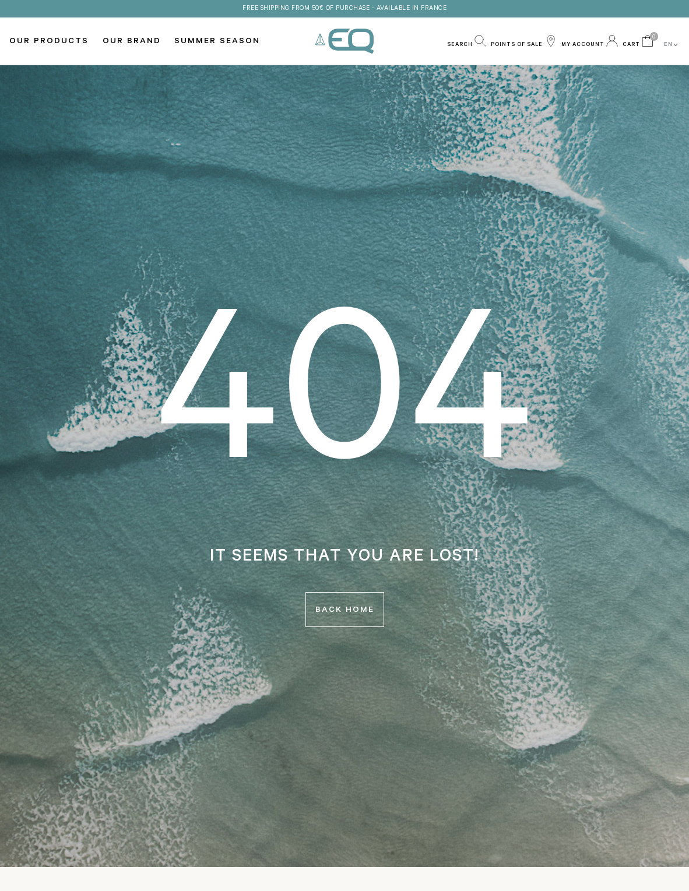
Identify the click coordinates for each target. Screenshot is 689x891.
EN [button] (672, 45)
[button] (466, 41)
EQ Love (344, 41)
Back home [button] (344, 610)
